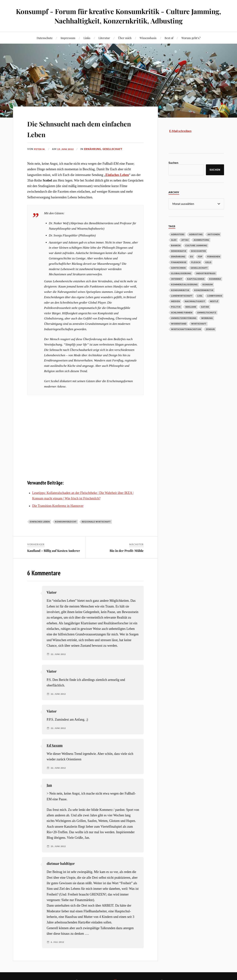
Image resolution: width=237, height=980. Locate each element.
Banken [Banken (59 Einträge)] (176, 245)
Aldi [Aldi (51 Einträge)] (174, 239)
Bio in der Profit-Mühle (127, 551)
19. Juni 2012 (67, 149)
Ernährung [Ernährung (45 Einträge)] (178, 256)
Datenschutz (44, 38)
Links (87, 38)
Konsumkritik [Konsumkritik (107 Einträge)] (180, 290)
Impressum (68, 38)
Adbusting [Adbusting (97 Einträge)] (196, 234)
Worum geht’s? (191, 38)
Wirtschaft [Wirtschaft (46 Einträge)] (198, 323)
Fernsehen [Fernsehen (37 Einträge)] (213, 256)
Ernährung (95, 149)
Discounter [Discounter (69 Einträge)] (198, 251)
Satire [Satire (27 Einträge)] (205, 306)
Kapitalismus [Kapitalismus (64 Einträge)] (195, 278)
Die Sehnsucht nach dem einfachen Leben (73, 128)
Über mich (124, 38)
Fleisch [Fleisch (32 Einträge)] (196, 262)
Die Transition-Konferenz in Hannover (58, 506)
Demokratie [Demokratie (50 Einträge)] (178, 251)
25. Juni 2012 (59, 846)
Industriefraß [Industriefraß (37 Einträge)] (206, 273)
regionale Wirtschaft (96, 521)
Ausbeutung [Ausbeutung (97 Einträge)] (201, 239)
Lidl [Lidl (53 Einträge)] (200, 295)
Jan (49, 785)
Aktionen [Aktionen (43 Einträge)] (214, 234)
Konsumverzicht (66, 521)
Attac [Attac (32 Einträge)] (185, 239)
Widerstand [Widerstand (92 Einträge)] (178, 323)
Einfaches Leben (40, 521)
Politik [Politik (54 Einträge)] (176, 306)
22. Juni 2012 (59, 654)
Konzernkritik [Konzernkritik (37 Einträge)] (203, 290)
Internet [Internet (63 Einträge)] (176, 278)
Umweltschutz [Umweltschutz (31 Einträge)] (206, 312)
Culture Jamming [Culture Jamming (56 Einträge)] (196, 245)
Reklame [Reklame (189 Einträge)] (191, 306)
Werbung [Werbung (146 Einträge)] (207, 318)
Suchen (173, 162)
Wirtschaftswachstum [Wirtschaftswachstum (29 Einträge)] (186, 329)
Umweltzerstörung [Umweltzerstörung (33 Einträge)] (183, 318)
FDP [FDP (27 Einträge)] (200, 256)
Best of (169, 38)
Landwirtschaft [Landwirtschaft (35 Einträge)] (182, 295)
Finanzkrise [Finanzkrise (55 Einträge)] (178, 262)
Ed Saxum (55, 745)
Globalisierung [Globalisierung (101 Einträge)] (181, 273)
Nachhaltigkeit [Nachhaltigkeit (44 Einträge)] (195, 301)
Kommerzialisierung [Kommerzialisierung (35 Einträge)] (184, 284)
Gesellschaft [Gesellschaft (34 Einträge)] (199, 267)
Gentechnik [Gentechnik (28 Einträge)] (178, 267)
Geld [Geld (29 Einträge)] (208, 262)
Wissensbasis (148, 38)
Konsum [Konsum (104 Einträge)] (208, 284)
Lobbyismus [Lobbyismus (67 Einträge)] (214, 295)
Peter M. (40, 149)
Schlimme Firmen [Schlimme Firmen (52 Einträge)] (181, 312)
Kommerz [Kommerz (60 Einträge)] (215, 278)
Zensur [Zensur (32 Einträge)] (210, 329)
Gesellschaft (115, 149)
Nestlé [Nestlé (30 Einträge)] (214, 301)
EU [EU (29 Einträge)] (191, 256)
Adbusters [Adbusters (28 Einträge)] (177, 234)
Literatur (104, 38)
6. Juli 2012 (58, 942)
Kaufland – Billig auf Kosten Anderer (53, 551)
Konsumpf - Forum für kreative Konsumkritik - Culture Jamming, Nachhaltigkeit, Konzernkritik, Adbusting (118, 15)
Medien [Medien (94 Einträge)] (175, 301)
